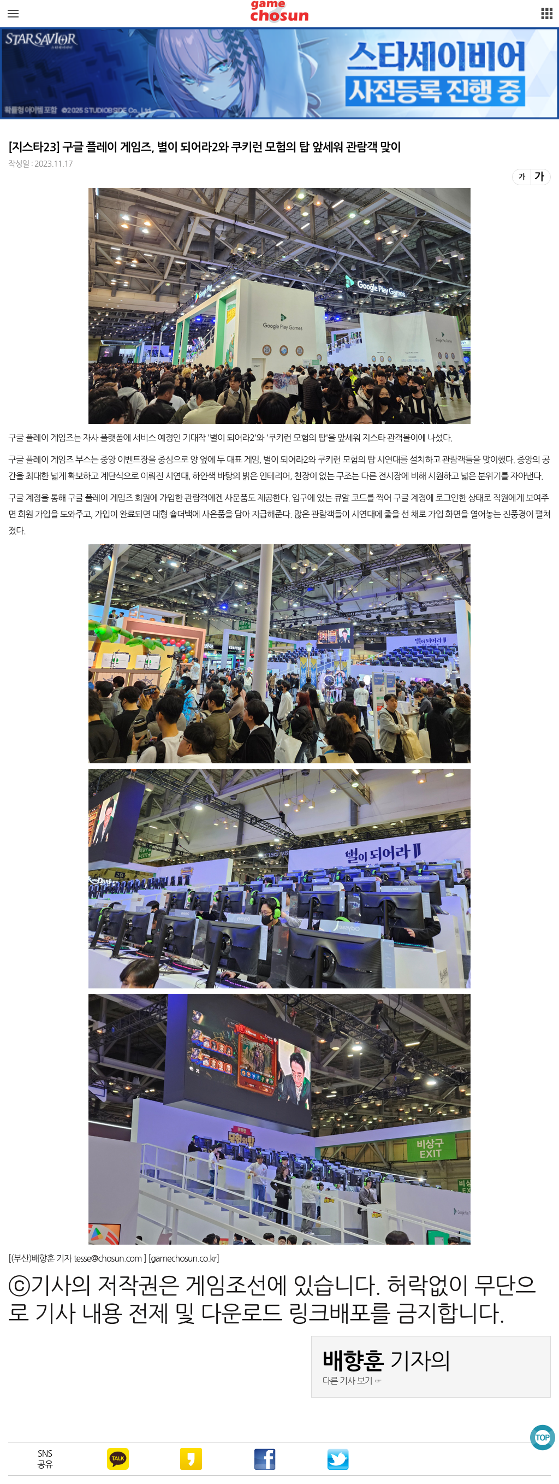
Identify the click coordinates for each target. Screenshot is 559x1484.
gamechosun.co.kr (183, 1258)
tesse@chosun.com (109, 1258)
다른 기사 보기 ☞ (352, 1380)
